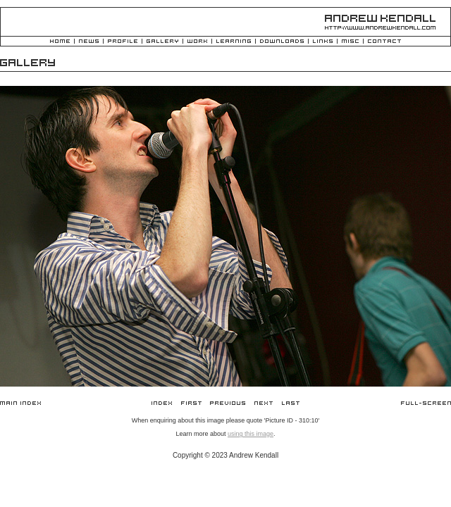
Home (60, 42)
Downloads (282, 42)
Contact (384, 42)
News (89, 42)
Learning (233, 42)
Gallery (162, 42)
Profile (122, 42)
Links (323, 42)
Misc (350, 42)
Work (197, 42)
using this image (250, 433)
